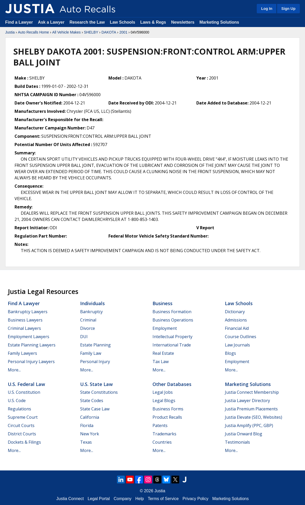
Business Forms (167, 409)
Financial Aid (237, 328)
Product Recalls (167, 417)
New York (89, 434)
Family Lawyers (22, 353)
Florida (86, 425)
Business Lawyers (25, 320)
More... (14, 370)
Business (162, 303)
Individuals (92, 303)
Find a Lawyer (19, 22)
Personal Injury (95, 361)
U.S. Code (17, 400)
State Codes (91, 400)
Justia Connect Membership (252, 392)
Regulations (19, 409)
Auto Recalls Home (33, 32)
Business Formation (171, 311)
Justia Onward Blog (243, 434)
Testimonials (237, 442)
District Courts (22, 434)
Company (122, 498)
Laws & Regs (153, 22)
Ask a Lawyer (52, 22)
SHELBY (91, 32)
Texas (86, 442)
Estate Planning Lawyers (32, 345)
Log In (266, 8)
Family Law (90, 353)
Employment (164, 328)
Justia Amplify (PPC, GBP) (249, 425)
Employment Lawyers (28, 336)
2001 (123, 32)
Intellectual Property (172, 336)
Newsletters (183, 22)
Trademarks (164, 434)
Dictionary (235, 311)
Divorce (87, 328)
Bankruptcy (91, 311)
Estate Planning (95, 345)
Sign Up (288, 8)
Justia (10, 32)
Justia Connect (70, 498)
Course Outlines (240, 336)
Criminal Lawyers (24, 328)
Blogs (230, 353)
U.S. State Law (96, 384)
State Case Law (94, 409)
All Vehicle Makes (66, 32)
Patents (160, 425)
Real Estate (163, 353)
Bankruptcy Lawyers (27, 311)
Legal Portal (99, 498)
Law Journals (237, 345)
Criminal (88, 320)
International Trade (171, 345)
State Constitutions (99, 392)
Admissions (236, 320)
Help (139, 498)
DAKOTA (108, 32)
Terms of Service (163, 498)
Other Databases (171, 384)
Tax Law (160, 361)
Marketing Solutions (219, 22)
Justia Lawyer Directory (247, 400)
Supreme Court (23, 417)
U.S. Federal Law (26, 384)
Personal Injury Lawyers (31, 361)
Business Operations (172, 320)
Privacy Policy (196, 498)
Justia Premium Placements (251, 409)
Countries (162, 442)
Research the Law (87, 22)
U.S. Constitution (24, 392)
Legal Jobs (162, 392)
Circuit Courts (21, 425)
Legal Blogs (163, 400)
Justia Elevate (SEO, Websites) (253, 417)
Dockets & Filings (24, 442)
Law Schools (122, 22)
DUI (84, 336)
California (89, 417)
